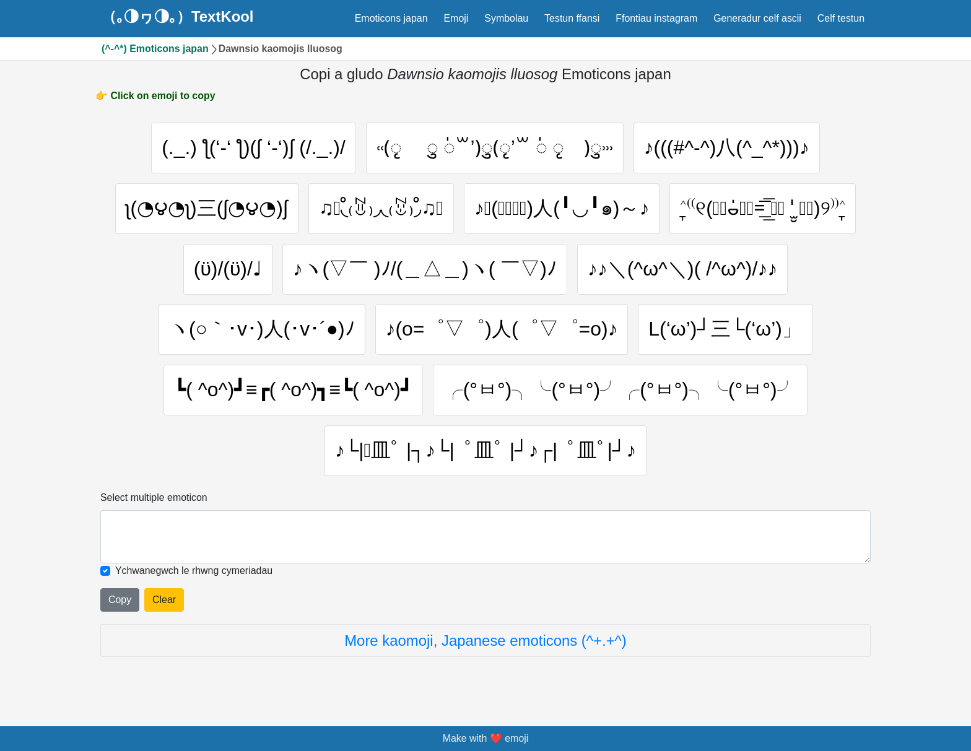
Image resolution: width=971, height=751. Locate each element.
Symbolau (506, 18)
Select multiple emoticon (153, 497)
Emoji (455, 18)
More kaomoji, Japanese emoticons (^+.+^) (485, 640)
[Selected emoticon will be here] (485, 536)
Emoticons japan (391, 18)
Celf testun (840, 18)
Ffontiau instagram (656, 18)
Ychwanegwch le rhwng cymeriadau (193, 570)
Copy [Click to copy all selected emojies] (119, 599)
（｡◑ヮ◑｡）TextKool (178, 16)
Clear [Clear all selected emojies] (164, 599)
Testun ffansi (571, 18)
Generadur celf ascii (757, 18)
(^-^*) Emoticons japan (155, 48)
